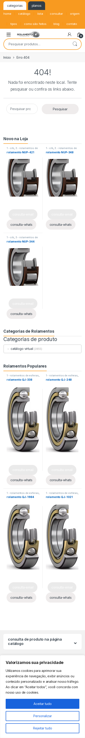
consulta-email (23, 214)
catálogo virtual (18, 349)
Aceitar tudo (43, 704)
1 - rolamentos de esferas (23, 375)
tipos (13, 24)
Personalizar (42, 716)
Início (7, 57)
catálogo (24, 13)
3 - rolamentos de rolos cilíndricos (22, 149)
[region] (42, 696)
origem (75, 13)
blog (56, 24)
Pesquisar (74, 44)
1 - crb (10, 148)
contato (71, 24)
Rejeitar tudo (42, 728)
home (7, 13)
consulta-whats (21, 224)
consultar (56, 13)
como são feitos (35, 24)
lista (40, 13)
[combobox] (36, 44)
